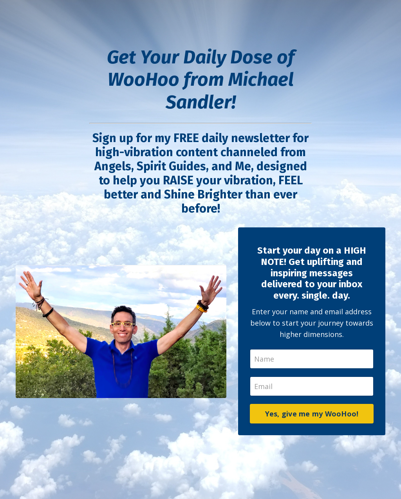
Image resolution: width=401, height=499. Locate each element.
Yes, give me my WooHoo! (312, 413)
